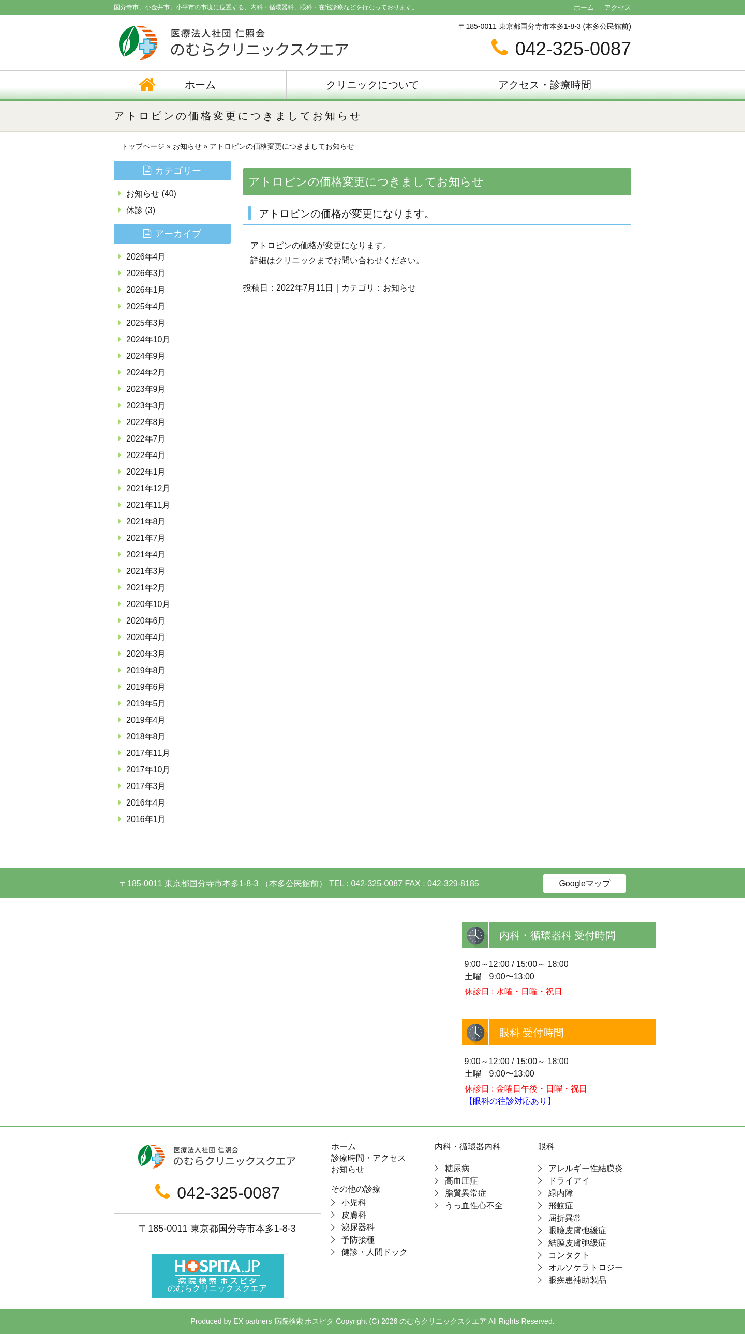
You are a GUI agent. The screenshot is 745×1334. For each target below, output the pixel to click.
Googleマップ (584, 883)
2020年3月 (146, 653)
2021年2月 (146, 587)
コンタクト (569, 1255)
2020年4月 (146, 637)
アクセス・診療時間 (544, 84)
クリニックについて (372, 84)
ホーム (584, 7)
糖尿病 (457, 1168)
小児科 (353, 1202)
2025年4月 (146, 306)
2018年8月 (146, 736)
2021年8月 (146, 521)
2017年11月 (148, 753)
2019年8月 (146, 670)
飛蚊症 (560, 1205)
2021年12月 (148, 488)
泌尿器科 (358, 1227)
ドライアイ (569, 1180)
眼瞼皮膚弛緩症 (577, 1230)
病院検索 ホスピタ (304, 1321)
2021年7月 (146, 538)
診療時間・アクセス (368, 1158)
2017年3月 (146, 786)
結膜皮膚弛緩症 (577, 1242)
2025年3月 (146, 323)
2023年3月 (146, 405)
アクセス (617, 7)
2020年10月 (148, 604)
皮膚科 (353, 1214)
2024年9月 (146, 356)
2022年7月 (146, 438)
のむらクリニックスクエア (217, 1276)
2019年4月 (146, 720)
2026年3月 (146, 273)
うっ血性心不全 (474, 1205)
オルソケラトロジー (585, 1267)
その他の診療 (356, 1189)
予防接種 (358, 1239)
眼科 (546, 1147)
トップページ (143, 146)
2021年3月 (146, 571)
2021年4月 (146, 554)
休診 (134, 210)
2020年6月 (146, 620)
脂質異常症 (465, 1193)
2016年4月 (146, 802)
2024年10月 (148, 339)
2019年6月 (146, 687)
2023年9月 (146, 389)
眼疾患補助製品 (577, 1280)
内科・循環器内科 (468, 1147)
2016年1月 (146, 819)
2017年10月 (148, 769)
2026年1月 (146, 289)
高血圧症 (461, 1180)
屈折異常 (565, 1218)
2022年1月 (146, 471)
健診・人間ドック (374, 1252)
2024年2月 (146, 372)
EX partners (252, 1321)
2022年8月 (146, 422)
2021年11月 (148, 505)
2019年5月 (146, 703)
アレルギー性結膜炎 (585, 1168)
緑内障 (560, 1193)
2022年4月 (146, 455)
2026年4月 (146, 256)
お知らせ (187, 146)
